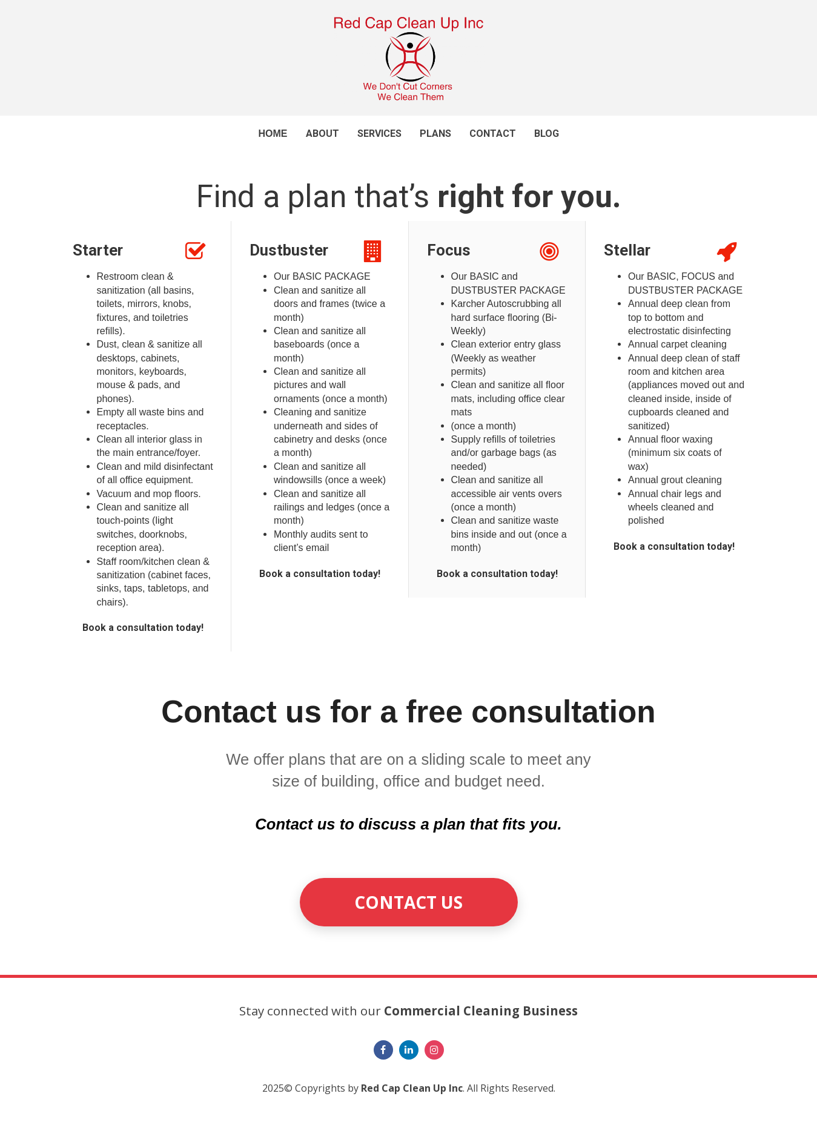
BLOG (546, 133)
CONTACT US (408, 902)
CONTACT (492, 133)
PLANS (435, 133)
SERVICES (379, 133)
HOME (273, 133)
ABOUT (322, 133)
